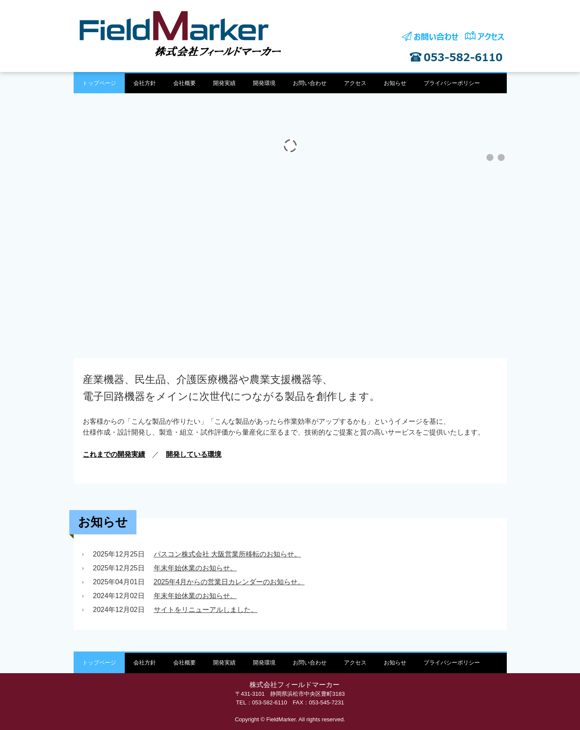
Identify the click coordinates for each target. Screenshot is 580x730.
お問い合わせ (310, 83)
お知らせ (395, 83)
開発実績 (224, 83)
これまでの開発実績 (114, 454)
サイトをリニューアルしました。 (206, 609)
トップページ (99, 83)
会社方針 (144, 83)
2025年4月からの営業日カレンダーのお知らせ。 (229, 582)
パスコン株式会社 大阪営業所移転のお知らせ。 (227, 554)
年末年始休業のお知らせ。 (195, 568)
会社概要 (184, 83)
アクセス (355, 83)
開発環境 (264, 83)
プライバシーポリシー (452, 83)
